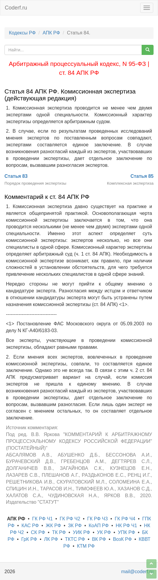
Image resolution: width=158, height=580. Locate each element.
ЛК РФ (51, 539)
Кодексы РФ (22, 32)
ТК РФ (59, 532)
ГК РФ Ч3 (97, 518)
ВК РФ (99, 539)
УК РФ (104, 532)
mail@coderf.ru (137, 571)
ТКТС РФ (75, 539)
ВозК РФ (122, 539)
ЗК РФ (75, 525)
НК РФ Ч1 (126, 525)
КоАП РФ (99, 525)
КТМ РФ (86, 546)
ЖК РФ (53, 525)
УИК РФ (81, 532)
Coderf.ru (16, 8)
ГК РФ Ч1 (42, 518)
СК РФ (38, 532)
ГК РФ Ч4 (125, 518)
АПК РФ (51, 32)
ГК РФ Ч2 (70, 518)
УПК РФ (126, 532)
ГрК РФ (29, 539)
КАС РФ (30, 525)
